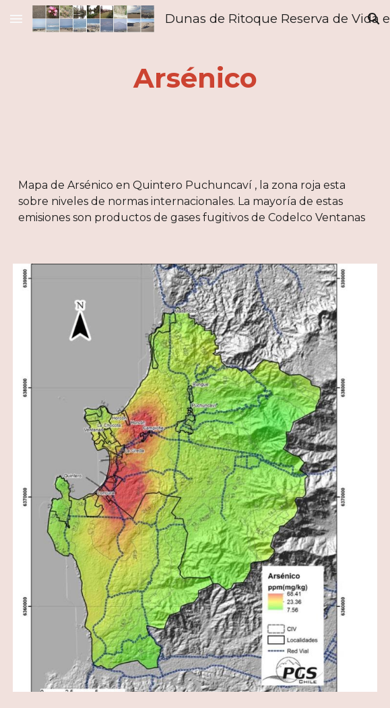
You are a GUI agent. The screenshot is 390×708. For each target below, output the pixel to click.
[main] (195, 78)
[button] (16, 18)
